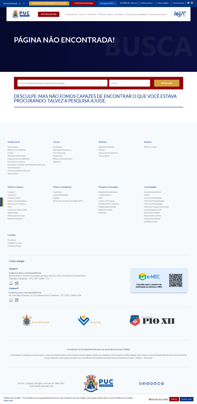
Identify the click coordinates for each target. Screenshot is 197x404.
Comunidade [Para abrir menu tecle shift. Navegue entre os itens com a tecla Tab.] (141, 14)
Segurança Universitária (17, 201)
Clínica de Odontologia (153, 204)
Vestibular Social (150, 221)
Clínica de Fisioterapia (152, 198)
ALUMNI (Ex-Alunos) (128, 3)
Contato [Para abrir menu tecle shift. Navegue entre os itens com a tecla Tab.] (12, 235)
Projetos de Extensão (152, 218)
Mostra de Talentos (15, 218)
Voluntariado (13, 213)
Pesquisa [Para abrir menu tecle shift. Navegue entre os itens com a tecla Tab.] (120, 14)
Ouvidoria (12, 240)
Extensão (131, 14)
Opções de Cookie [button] (159, 399)
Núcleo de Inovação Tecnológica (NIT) (68, 201)
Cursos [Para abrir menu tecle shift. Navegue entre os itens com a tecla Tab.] (83, 14)
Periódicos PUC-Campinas (109, 204)
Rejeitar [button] (174, 399)
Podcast (102, 150)
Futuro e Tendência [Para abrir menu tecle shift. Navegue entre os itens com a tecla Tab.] (62, 187)
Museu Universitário (152, 213)
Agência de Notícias (106, 147)
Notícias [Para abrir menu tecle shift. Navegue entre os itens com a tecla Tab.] (92, 14)
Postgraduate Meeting (107, 207)
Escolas (11, 153)
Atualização (57, 156)
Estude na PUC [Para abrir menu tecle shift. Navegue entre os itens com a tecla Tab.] (106, 3)
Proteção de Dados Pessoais (19, 170)
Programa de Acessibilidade (19, 159)
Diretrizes (102, 213)
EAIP (100, 198)
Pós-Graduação (59, 153)
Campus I (11, 192)
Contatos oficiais (83, 3)
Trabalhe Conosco (15, 243)
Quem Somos (13, 147)
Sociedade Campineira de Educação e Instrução (26, 165)
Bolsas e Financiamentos (62, 159)
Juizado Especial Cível (152, 210)
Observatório (104, 156)
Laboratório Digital (60, 195)
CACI (10, 207)
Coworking (57, 192)
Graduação (57, 147)
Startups (56, 198)
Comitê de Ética (105, 195)
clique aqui (8, 400)
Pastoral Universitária (152, 216)
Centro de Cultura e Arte (17, 210)
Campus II (12, 195)
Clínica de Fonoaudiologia (154, 201)
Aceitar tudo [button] (186, 399)
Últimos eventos (150, 147)
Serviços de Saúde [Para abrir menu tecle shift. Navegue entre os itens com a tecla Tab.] (158, 14)
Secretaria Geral (14, 168)
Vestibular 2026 (49, 14)
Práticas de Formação (16, 216)
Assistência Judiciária (152, 192)
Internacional (178, 3)
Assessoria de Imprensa (108, 153)
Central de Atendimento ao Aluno (49, 3)
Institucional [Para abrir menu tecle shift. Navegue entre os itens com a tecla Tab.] (71, 14)
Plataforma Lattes (105, 210)
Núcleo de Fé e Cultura (16, 204)
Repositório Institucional (108, 192)
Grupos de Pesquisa (106, 201)
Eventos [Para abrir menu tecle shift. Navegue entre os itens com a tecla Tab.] (148, 141)
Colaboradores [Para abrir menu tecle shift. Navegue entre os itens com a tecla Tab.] (146, 3)
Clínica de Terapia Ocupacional (156, 207)
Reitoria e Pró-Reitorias (17, 150)
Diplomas (57, 162)
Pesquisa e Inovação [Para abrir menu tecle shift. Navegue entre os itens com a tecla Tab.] (108, 187)
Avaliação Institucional (16, 156)
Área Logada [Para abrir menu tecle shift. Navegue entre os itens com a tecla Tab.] (162, 3)
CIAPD (146, 195)
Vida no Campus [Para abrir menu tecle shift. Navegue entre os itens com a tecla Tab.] (106, 14)
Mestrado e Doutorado (62, 150)
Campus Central (14, 198)
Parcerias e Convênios (16, 162)
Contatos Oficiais (14, 246)
